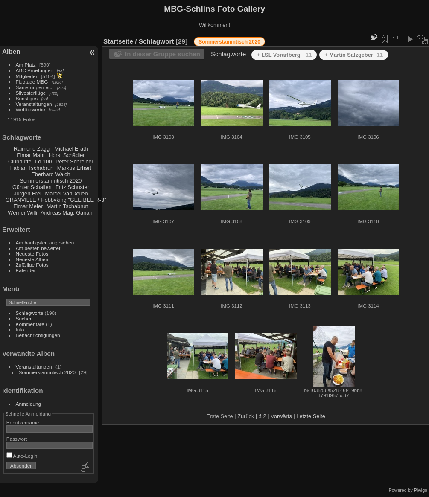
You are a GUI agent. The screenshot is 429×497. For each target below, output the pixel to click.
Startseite (118, 41)
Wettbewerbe (30, 109)
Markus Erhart (74, 168)
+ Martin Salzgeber (353, 55)
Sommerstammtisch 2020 (51, 180)
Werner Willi (22, 212)
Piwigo (420, 490)
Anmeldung (28, 404)
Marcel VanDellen (66, 193)
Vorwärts (281, 416)
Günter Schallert (32, 187)
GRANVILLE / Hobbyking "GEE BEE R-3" (56, 200)
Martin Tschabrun (67, 206)
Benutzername (22, 422)
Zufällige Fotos (32, 264)
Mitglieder (27, 76)
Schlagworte (30, 313)
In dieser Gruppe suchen (162, 54)
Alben (11, 51)
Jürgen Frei (27, 193)
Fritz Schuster (72, 187)
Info (20, 329)
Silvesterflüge (31, 93)
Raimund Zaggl (32, 148)
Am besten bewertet (38, 248)
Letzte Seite (310, 416)
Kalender (26, 270)
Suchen (24, 318)
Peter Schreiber (74, 161)
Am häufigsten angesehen (45, 242)
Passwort (16, 439)
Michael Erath (71, 148)
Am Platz (26, 64)
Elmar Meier (28, 206)
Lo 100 (43, 161)
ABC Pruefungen (34, 70)
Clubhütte (20, 161)
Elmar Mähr (31, 155)
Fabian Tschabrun (32, 168)
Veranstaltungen (34, 104)
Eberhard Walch (50, 174)
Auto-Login (22, 456)
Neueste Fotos (32, 253)
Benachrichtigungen (38, 335)
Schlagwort (156, 41)
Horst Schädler (67, 155)
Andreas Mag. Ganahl (67, 212)
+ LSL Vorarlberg (284, 55)
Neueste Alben (32, 259)
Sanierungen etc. (35, 87)
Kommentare (30, 324)
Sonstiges (27, 98)
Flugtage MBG (32, 81)
